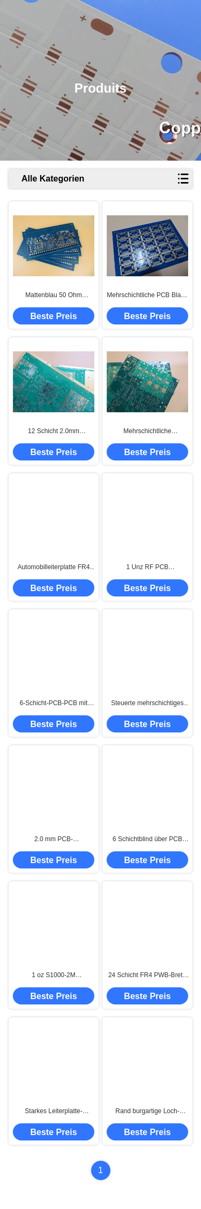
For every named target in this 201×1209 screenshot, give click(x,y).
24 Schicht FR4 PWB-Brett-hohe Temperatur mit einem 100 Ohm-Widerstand (147, 975)
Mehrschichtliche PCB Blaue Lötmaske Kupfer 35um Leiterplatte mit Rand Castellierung (147, 295)
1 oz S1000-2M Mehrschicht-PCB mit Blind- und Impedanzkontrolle (53, 975)
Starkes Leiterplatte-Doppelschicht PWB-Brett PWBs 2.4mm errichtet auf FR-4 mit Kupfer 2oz (53, 1111)
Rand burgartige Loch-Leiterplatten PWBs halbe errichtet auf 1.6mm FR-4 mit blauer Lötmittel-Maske (147, 1111)
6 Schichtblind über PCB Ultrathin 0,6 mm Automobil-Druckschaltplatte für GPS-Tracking (147, 839)
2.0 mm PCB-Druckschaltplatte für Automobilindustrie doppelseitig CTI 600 (53, 839)
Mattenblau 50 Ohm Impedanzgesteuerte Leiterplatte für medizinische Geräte (53, 295)
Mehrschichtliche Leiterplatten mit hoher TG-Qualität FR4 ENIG (147, 431)
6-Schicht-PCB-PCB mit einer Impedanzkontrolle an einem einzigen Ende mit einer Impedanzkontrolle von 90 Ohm (53, 703)
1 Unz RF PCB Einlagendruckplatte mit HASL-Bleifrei (147, 567)
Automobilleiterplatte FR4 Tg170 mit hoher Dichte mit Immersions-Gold (53, 567)
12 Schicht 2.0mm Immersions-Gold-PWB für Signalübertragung (53, 431)
